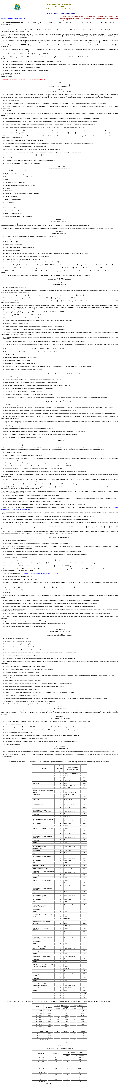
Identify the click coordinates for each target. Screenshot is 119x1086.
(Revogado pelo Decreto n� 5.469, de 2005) (13, 18)
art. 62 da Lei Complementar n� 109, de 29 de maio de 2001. (41, 573)
